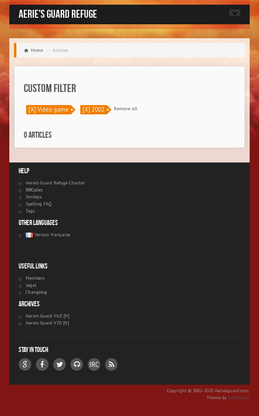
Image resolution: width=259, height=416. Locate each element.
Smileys (34, 197)
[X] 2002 (94, 109)
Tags (30, 211)
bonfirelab (238, 398)
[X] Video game (48, 109)
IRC (94, 364)
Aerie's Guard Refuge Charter (55, 183)
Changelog (36, 292)
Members (35, 278)
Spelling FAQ (38, 204)
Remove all (125, 109)
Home (37, 50)
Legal (31, 285)
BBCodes (34, 190)
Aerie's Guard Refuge (58, 14)
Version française (48, 235)
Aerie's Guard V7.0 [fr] (47, 323)
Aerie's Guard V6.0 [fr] (48, 316)
